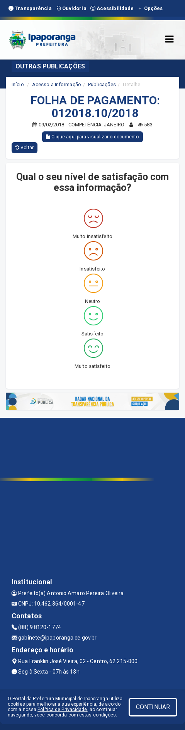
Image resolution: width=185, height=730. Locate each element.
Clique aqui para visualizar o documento (92, 137)
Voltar (24, 147)
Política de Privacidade (62, 709)
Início (18, 84)
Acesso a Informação (56, 84)
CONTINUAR (153, 707)
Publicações (102, 84)
